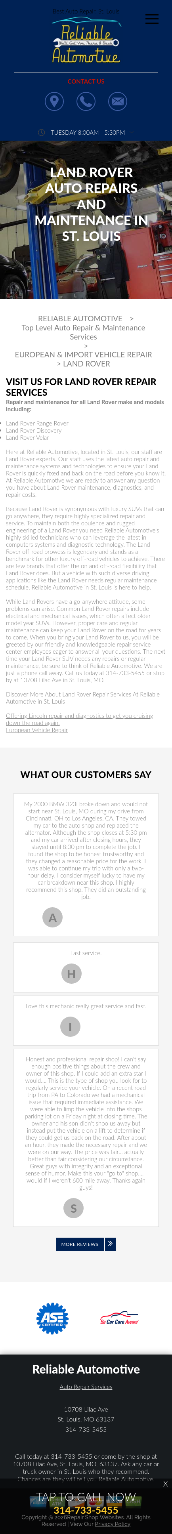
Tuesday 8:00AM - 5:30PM (88, 132)
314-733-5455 (125, 672)
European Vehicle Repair (37, 729)
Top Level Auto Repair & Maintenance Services (83, 332)
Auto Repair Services (86, 1386)
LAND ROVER (86, 363)
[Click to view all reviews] (86, 1250)
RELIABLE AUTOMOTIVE (80, 318)
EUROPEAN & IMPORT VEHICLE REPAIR (83, 354)
